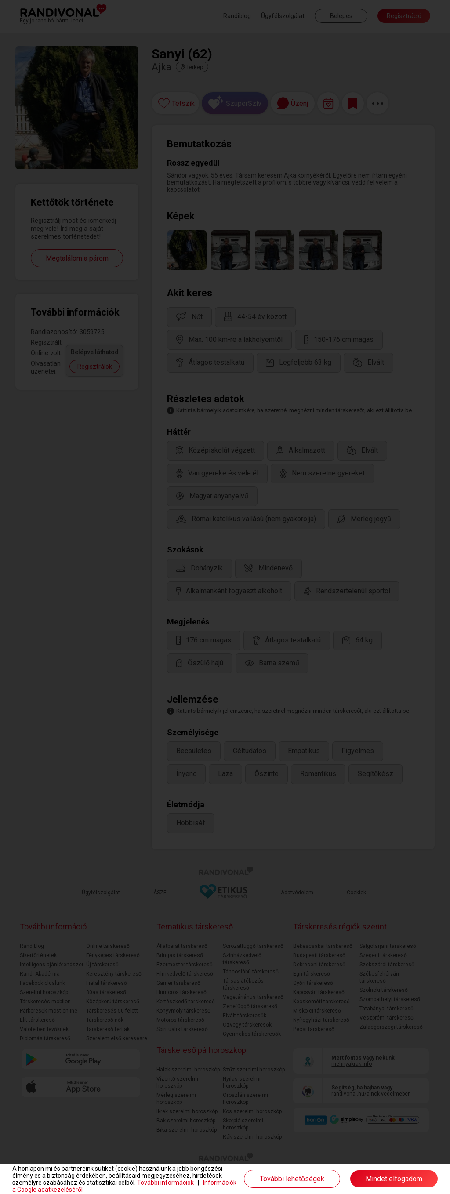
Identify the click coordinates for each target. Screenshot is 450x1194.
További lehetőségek (292, 1179)
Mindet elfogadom (394, 1179)
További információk (165, 1182)
